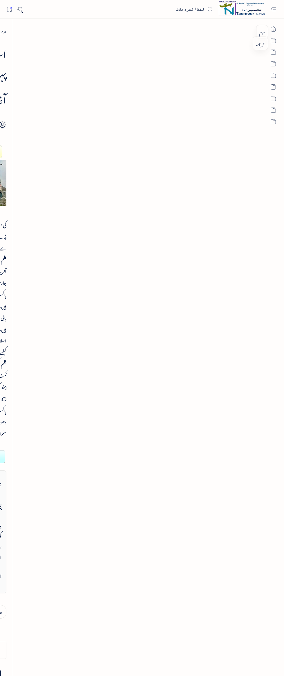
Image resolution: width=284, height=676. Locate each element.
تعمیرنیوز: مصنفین (66, 397)
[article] (49, 162)
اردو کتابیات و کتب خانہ (60, 426)
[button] (14, 55)
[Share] (103, 102)
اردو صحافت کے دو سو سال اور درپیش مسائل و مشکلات (41, 218)
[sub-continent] (230, 30)
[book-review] (43, 100)
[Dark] (20, 9)
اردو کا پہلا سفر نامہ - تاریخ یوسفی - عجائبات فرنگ (45, 257)
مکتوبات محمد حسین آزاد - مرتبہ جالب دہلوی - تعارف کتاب (43, 117)
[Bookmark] (9, 9)
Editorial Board (77, 647)
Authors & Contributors (107, 647)
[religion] (24, 548)
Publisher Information (49, 647)
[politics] (64, 548)
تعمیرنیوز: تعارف (66, 368)
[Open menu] (273, 9)
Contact (131, 647)
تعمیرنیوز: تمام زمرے (63, 383)
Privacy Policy (150, 647)
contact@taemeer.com (207, 398)
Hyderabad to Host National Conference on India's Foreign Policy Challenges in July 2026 (41, 306)
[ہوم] (253, 30)
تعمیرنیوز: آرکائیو (67, 441)
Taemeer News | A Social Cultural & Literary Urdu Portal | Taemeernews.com (189, 664)
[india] (64, 504)
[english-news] (45, 278)
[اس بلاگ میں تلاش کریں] (169, 9)
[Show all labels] (68, 564)
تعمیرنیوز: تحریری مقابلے (61, 412)
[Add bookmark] (119, 95)
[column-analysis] (24, 519)
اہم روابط (70, 456)
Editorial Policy (20, 647)
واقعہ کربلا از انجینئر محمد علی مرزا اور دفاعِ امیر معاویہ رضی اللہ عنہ (41, 179)
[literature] (64, 533)
